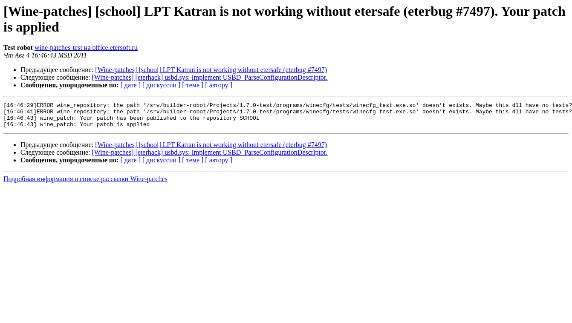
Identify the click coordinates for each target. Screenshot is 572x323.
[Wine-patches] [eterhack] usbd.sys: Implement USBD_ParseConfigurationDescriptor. (210, 77)
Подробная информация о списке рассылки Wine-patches (85, 183)
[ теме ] (192, 85)
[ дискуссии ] (161, 85)
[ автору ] (218, 85)
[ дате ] (130, 85)
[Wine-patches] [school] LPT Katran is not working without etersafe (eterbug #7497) (211, 69)
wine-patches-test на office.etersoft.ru (86, 47)
